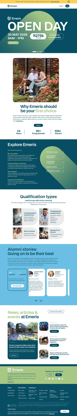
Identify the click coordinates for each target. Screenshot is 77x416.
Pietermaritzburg (43, 397)
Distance (62, 399)
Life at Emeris (21, 393)
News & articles (21, 395)
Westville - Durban (43, 390)
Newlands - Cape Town (33, 395)
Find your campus (52, 152)
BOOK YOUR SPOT (55, 1)
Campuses (32, 387)
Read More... (19, 121)
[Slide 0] (34, 51)
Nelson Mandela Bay (43, 393)
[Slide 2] (38, 51)
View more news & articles (56, 311)
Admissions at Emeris (53, 171)
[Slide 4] (42, 51)
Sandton (62, 390)
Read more (13, 355)
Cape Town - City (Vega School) (33, 391)
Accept (64, 411)
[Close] (69, 1)
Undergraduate (11, 390)
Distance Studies (51, 167)
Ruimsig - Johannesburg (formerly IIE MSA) (54, 396)
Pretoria (41, 399)
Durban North (32, 398)
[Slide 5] (43, 51)
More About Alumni (17, 285)
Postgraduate (11, 393)
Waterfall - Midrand (64, 397)
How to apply (21, 390)
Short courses (11, 395)
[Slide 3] (40, 51)
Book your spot (13, 42)
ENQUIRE (38, 125)
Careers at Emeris (22, 398)
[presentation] (36, 300)
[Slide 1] (37, 51)
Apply (58, 374)
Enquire (61, 6)
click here (51, 413)
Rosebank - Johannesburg (53, 391)
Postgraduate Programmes (50, 162)
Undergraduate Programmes (51, 156)
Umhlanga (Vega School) (64, 393)
